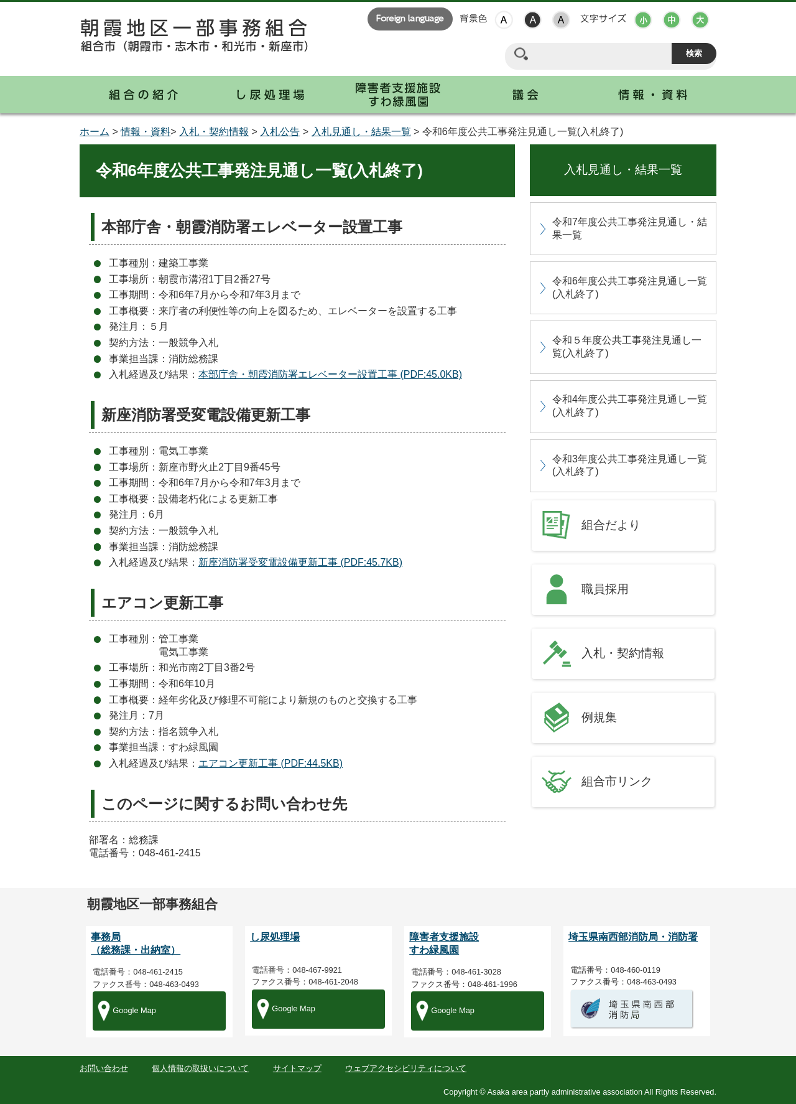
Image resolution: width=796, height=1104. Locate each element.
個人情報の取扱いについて (200, 1068)
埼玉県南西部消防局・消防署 (633, 937)
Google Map (134, 1010)
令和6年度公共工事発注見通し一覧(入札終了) (629, 287)
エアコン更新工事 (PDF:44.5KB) (270, 763)
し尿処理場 (275, 937)
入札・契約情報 (214, 131)
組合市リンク (616, 781)
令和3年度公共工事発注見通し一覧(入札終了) (629, 465)
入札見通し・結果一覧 (361, 131)
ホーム (94, 131)
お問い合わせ (104, 1068)
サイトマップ (297, 1068)
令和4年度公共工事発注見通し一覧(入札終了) (629, 406)
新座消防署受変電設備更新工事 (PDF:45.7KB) (300, 562)
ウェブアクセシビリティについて (405, 1068)
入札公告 (280, 131)
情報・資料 (145, 131)
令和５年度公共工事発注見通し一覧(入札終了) (626, 346)
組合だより (611, 524)
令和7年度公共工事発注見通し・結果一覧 (629, 228)
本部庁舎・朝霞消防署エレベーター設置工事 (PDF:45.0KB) (330, 374)
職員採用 (605, 589)
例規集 (599, 717)
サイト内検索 (521, 54)
